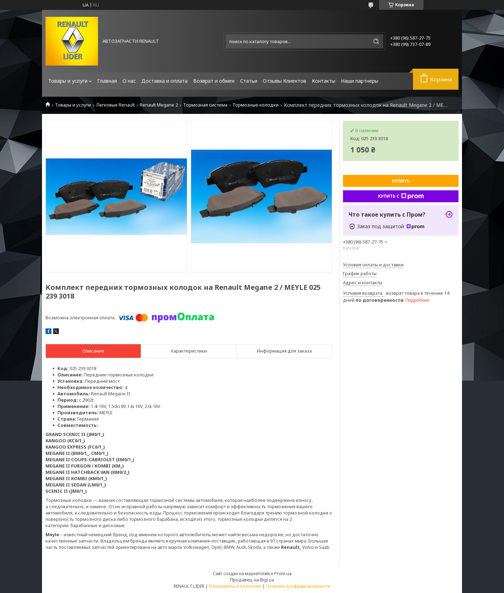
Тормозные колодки (255, 105)
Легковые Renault (115, 105)
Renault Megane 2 (159, 105)
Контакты (323, 80)
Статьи (248, 80)
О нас (129, 80)
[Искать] (376, 41)
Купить (401, 181)
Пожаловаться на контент (235, 586)
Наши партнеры (359, 80)
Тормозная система (205, 105)
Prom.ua (283, 573)
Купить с (401, 196)
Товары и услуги (68, 80)
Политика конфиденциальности (298, 586)
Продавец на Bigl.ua (252, 580)
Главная (107, 80)
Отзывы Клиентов (284, 80)
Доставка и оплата (164, 80)
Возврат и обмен (213, 80)
